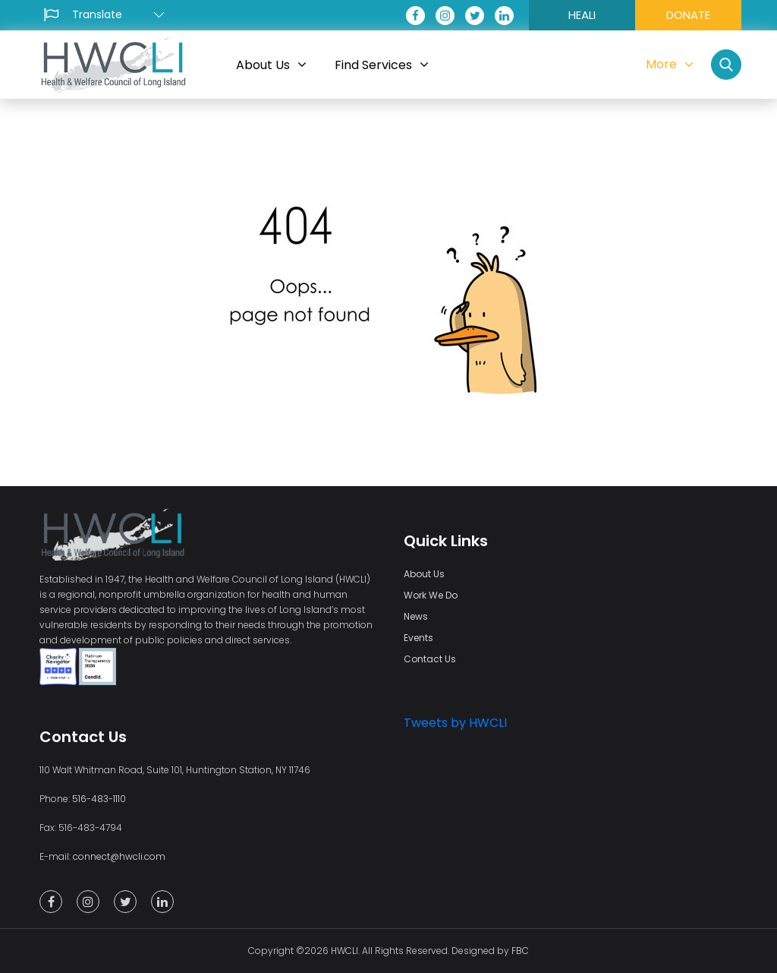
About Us (424, 573)
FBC (520, 950)
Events (418, 637)
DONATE (688, 15)
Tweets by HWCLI (455, 722)
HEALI (582, 15)
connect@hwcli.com (119, 856)
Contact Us (430, 658)
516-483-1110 (99, 798)
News (416, 616)
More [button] (670, 64)
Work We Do (431, 595)
